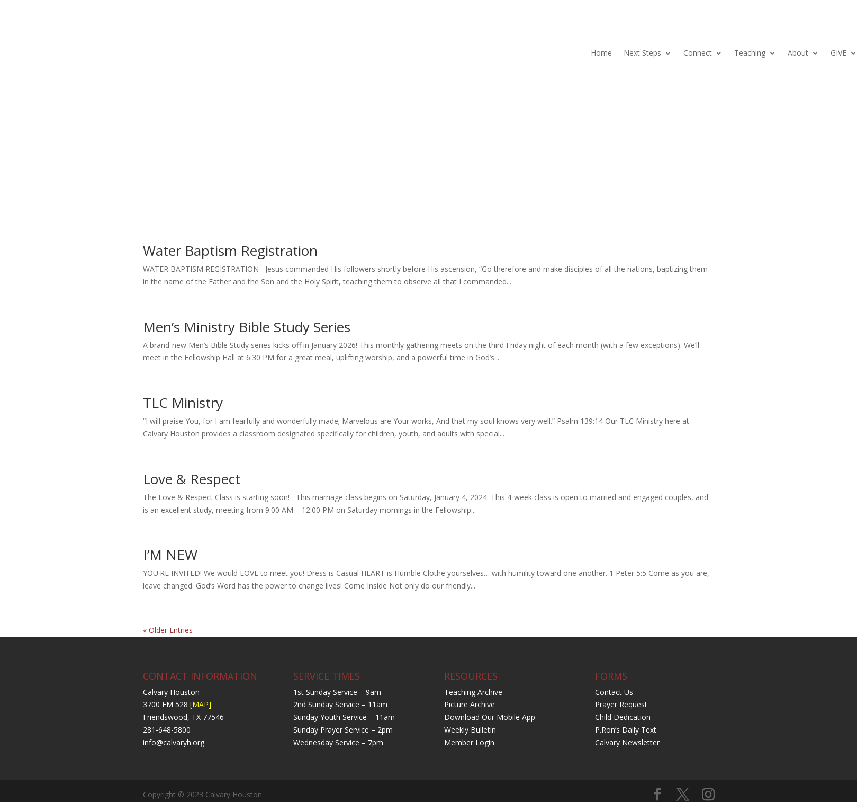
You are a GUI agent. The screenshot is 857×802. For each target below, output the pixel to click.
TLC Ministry (183, 402)
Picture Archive (469, 704)
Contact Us (614, 692)
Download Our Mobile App (489, 717)
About (798, 53)
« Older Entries (168, 630)
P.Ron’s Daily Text (625, 730)
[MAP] (200, 704)
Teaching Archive (473, 692)
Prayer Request (621, 704)
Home (601, 53)
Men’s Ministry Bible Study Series (246, 326)
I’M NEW (170, 554)
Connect (697, 53)
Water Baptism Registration (230, 250)
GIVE (838, 53)
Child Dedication (623, 717)
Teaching (749, 53)
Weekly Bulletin (470, 730)
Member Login (469, 742)
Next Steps (642, 53)
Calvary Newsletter (627, 742)
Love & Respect (191, 478)
